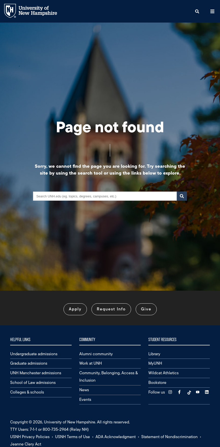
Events (85, 399)
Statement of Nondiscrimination (169, 437)
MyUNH (155, 363)
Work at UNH (90, 363)
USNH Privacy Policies (30, 437)
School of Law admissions (33, 382)
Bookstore (157, 382)
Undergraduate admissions (33, 354)
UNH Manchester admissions (35, 373)
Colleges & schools (27, 392)
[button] (197, 11)
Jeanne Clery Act (25, 444)
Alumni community (96, 354)
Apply (75, 309)
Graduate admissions (28, 363)
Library (154, 354)
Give (146, 309)
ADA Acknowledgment (116, 437)
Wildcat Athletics (163, 373)
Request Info (111, 309)
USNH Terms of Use (72, 437)
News (84, 390)
